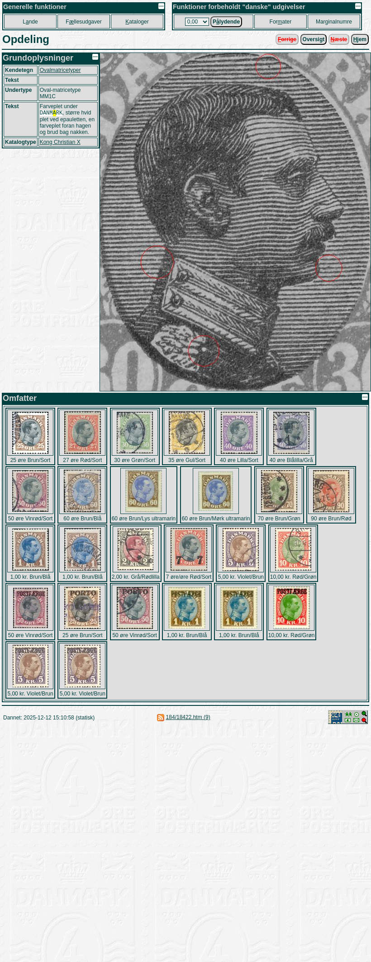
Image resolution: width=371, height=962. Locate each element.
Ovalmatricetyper (60, 70)
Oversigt (314, 39)
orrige (287, 39)
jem (359, 39)
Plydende (226, 22)
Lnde (30, 22)
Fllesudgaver (83, 22)
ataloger (136, 22)
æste (339, 39)
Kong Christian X (60, 143)
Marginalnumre (334, 22)
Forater (281, 22)
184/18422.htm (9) (188, 717)
